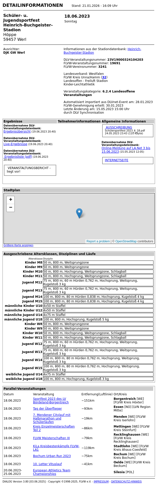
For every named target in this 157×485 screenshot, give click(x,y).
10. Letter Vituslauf (47, 464)
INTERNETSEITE (116, 160)
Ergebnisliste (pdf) (18, 156)
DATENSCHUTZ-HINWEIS (126, 481)
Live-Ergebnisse (15, 144)
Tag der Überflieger (47, 408)
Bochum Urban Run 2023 (52, 456)
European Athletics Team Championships (51, 472)
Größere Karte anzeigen (18, 245)
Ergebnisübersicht (17, 131)
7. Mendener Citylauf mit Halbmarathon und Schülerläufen (51, 418)
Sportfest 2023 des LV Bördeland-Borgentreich (51, 400)
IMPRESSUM (101, 481)
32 (104, 77)
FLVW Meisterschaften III (51, 438)
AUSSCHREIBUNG (118, 127)
